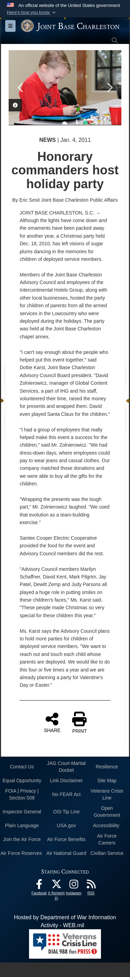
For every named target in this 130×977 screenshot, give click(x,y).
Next (109, 87)
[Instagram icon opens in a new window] (73, 886)
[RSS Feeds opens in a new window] (91, 886)
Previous (21, 87)
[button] (32, 12)
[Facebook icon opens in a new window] (39, 886)
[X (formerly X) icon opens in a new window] (56, 886)
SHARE (52, 722)
